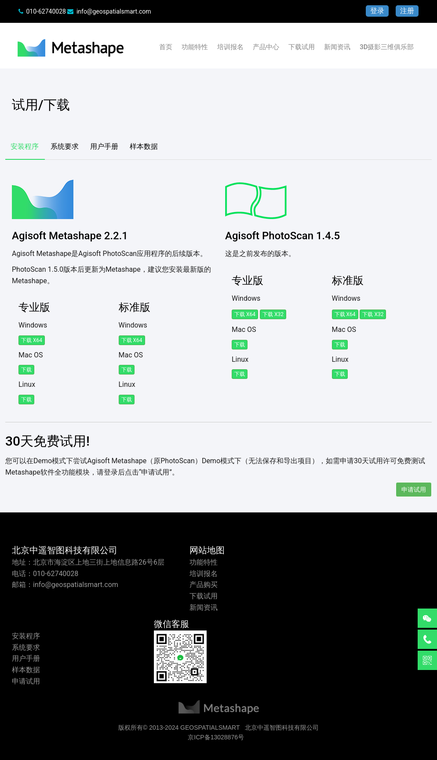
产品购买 (203, 584)
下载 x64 (31, 340)
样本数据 (144, 146)
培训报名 (230, 47)
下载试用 (301, 47)
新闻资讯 (337, 47)
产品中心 (266, 47)
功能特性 (195, 47)
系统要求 (65, 146)
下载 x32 (273, 314)
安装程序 (25, 146)
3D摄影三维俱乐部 (387, 47)
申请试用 (413, 489)
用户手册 (104, 146)
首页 (165, 47)
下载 (26, 370)
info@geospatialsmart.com (113, 11)
